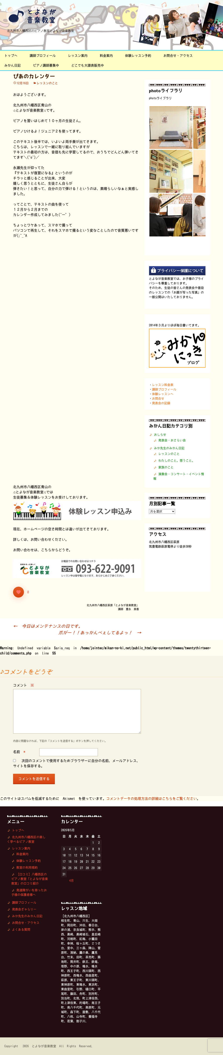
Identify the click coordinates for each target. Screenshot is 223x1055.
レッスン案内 (78, 55)
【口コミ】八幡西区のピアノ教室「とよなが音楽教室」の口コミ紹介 (29, 879)
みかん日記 (12, 65)
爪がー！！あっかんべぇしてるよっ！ (99, 632)
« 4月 (69, 880)
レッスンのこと (47, 83)
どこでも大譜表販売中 (87, 65)
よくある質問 (21, 929)
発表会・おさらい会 (172, 440)
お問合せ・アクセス (178, 55)
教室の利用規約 (27, 867)
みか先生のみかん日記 (169, 448)
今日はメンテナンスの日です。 (48, 626)
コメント (23, 685)
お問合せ (158, 398)
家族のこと (166, 467)
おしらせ (160, 434)
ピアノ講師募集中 (46, 65)
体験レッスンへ (162, 393)
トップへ (10, 55)
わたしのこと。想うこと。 (176, 460)
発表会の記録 (161, 403)
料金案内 (106, 55)
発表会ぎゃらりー (24, 909)
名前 (19, 752)
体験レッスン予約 (138, 55)
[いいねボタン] (18, 592)
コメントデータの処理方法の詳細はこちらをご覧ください (151, 798)
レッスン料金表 (162, 384)
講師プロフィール (43, 55)
